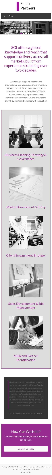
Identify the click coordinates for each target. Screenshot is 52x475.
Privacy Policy (26, 472)
